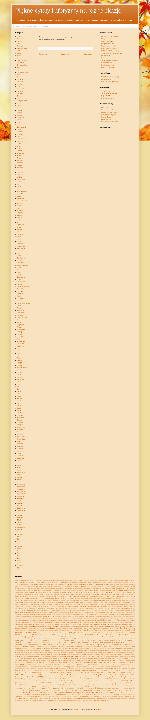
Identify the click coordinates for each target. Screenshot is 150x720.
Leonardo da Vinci (66, 626)
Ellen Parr (61, 604)
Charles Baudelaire (26, 594)
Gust (67, 612)
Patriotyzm (88, 646)
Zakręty (51, 696)
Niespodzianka (121, 639)
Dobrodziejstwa (24, 600)
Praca (19, 322)
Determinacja (87, 598)
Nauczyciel (20, 234)
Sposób (52, 672)
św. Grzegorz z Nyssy (25, 678)
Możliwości (100, 635)
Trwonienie (37, 685)
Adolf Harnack (111, 580)
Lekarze (19, 174)
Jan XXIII (92, 616)
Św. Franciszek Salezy (118, 677)
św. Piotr (124, 678)
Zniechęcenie (124, 698)
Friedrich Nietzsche (98, 608)
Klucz (82, 620)
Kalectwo (123, 618)
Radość (19, 353)
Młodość (19, 227)
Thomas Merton (69, 683)
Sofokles (101, 670)
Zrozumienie (37, 700)
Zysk (18, 537)
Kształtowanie (117, 624)
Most (80, 635)
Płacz (18, 348)
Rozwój (67, 667)
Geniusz (19, 143)
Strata (19, 410)
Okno (48, 644)
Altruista (27, 584)
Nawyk (19, 239)
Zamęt (73, 696)
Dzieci (19, 136)
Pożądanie (20, 320)
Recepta (128, 662)
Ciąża (92, 594)
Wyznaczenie (51, 694)
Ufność (114, 685)
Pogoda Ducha (74, 652)
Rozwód (62, 666)
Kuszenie (22, 626)
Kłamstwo (20, 167)
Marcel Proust (26, 630)
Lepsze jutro (21, 179)
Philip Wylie (61, 648)
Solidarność (113, 670)
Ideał (90, 614)
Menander (46, 632)
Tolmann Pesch (84, 683)
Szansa (19, 420)
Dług (113, 598)
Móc (105, 635)
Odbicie (52, 642)
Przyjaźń (19, 339)
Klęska (79, 620)
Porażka (19, 308)
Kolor (31, 622)
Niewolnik (61, 640)
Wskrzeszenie (18, 692)
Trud (16, 685)
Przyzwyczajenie (62, 662)
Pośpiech (112, 654)
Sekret (19, 382)
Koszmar (122, 622)
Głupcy (17, 612)
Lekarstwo (20, 172)
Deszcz (82, 598)
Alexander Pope (99, 582)
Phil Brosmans (54, 648)
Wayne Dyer (61, 688)
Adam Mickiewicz (94, 580)
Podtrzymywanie (43, 652)
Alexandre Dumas (107, 582)
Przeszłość (20, 334)
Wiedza (19, 477)
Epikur (95, 604)
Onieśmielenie (81, 644)
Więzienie (31, 690)
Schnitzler (97, 668)
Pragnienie (20, 325)
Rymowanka (78, 666)
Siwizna (56, 670)
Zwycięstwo (20, 532)
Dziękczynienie (21, 139)
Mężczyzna (20, 225)
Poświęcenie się (119, 654)
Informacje (112, 614)
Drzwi (126, 600)
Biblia (18, 51)
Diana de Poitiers (104, 598)
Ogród (31, 644)
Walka (19, 467)
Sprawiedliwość (76, 672)
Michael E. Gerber (22, 201)
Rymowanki (44, 26)
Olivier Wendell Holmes (71, 644)
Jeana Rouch (106, 616)
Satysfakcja (89, 668)
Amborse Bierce (43, 584)
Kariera (27, 620)
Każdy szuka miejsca (68, 620)
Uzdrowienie (101, 687)
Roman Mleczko (102, 664)
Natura (19, 232)
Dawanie (19, 110)
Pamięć (19, 284)
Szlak (122, 674)
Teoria (38, 683)
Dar (18, 108)
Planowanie (20, 298)
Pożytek (93, 656)
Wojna (100, 690)
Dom (18, 124)
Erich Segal (119, 604)
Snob (97, 670)
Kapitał (17, 620)
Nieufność (33, 640)
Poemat (55, 652)
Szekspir (107, 674)
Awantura (20, 46)
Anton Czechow (19, 586)
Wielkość (114, 688)
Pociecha (86, 650)
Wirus (73, 690)
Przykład (24, 662)
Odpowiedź (113, 642)
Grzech (19, 148)
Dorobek (66, 600)
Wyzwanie (68, 694)
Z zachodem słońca (107, 98)
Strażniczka (27, 674)
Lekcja (54, 626)
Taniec (133, 681)
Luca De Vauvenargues (26, 628)
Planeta (27, 650)
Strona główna (65, 54)
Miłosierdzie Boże (106, 63)
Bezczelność (108, 588)
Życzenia (20, 563)
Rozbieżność (118, 664)
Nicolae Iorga (131, 637)
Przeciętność (90, 658)
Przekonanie (117, 658)
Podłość (133, 650)
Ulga (133, 685)
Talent (129, 681)
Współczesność (36, 692)
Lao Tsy (31, 626)
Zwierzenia (61, 700)
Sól (130, 670)
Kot (134, 622)
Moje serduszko (106, 96)
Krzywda (19, 165)
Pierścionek (102, 648)
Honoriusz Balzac (75, 614)
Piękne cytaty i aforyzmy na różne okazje (68, 10)
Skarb (19, 396)
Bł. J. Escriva (74, 590)
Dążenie (54, 598)
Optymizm (20, 279)
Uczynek (95, 685)
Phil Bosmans (45, 648)
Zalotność (69, 696)
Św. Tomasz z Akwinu (41, 681)
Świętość (93, 681)
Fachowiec (58, 606)
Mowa (95, 635)
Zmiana (19, 529)
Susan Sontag (51, 674)
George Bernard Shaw (39, 610)
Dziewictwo (96, 602)
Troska (19, 441)
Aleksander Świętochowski (88, 582)
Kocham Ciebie (106, 117)
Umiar (16, 687)
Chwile (72, 594)
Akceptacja (20, 36)
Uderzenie (108, 685)
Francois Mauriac (63, 608)
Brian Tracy (49, 592)
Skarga (64, 670)
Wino (48, 690)
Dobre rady (20, 117)
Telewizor (25, 683)
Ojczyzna (39, 644)
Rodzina (19, 365)
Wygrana (88, 692)
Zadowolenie (21, 510)
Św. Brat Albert (101, 677)
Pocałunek (67, 650)
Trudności (20, 444)
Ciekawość (20, 89)
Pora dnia (43, 654)
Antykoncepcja (49, 586)
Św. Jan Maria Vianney (75, 678)
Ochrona (32, 642)
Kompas (36, 622)
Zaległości (59, 696)
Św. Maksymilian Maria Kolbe (99, 678)
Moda (49, 635)
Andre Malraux (58, 584)
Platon (38, 650)
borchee (75, 709)
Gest (96, 610)
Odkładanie (67, 642)
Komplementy (42, 622)
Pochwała (80, 650)
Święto (89, 681)
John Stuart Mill (81, 618)
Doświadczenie (21, 127)
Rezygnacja (20, 363)
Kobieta (19, 160)
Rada (18, 351)
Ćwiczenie (17, 598)
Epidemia (91, 604)
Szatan (86, 674)
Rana (114, 662)
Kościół (130, 622)
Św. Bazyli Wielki (80, 677)
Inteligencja (20, 153)
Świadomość (64, 681)
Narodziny (65, 637)
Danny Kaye (40, 598)
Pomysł (22, 654)
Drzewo (122, 600)
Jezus (127, 616)
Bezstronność (18, 590)
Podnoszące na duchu (24, 303)
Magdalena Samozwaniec (80, 628)
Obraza (133, 640)
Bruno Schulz (55, 592)
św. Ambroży (63, 677)
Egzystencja (45, 604)
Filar (85, 606)
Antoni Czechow (34, 586)
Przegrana (104, 658)
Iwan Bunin (29, 616)
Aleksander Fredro (76, 582)
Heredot (49, 614)
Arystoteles (103, 586)
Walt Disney (49, 688)
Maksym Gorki (101, 628)
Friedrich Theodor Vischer (109, 608)
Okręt (58, 644)
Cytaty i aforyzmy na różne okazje (111, 53)
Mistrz (30, 635)
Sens (18, 389)
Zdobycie (126, 696)
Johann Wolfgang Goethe (43, 618)
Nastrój (80, 637)
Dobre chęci (118, 598)
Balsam (42, 588)
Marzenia (20, 193)
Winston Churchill (54, 690)
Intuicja (19, 155)
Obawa (19, 256)
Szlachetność (117, 674)
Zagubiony (46, 696)
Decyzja (19, 113)
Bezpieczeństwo (22, 48)
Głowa (122, 610)
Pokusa (113, 652)
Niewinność (51, 640)
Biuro (48, 590)
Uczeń (82, 685)
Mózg (113, 635)
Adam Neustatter (103, 580)
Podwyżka (50, 652)
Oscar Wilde (117, 644)
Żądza (19, 568)
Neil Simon (120, 637)
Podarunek (20, 301)
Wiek (109, 688)
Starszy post (88, 54)
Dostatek (92, 600)
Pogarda (63, 652)
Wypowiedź (124, 692)
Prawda (19, 327)
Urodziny (19, 460)
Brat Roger (43, 592)
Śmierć (19, 548)
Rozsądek (20, 372)
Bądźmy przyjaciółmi (107, 110)
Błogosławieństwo (22, 72)
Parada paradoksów (23, 286)
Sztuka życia (21, 427)
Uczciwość (20, 448)
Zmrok (109, 698)
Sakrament (18, 668)
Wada (19, 465)
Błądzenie (99, 590)
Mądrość (19, 217)
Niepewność (21, 246)
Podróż (32, 652)
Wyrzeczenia (18, 694)
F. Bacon (53, 606)
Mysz (117, 635)
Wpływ (116, 690)
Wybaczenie (21, 489)
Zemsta (19, 525)
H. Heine (96, 612)
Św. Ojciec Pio (111, 678)
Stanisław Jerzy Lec (96, 672)
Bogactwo (20, 58)
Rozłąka (17, 666)
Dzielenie (65, 602)
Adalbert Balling (61, 580)
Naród (69, 637)
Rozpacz (28, 666)
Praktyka (108, 656)
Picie (66, 648)
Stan (89, 672)
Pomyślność (28, 654)
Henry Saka (33, 614)
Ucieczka (71, 685)
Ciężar (122, 594)
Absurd (54, 580)
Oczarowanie (38, 642)
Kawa (55, 620)
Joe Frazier (33, 618)
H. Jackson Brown (104, 612)
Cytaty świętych (22, 101)
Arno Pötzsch (61, 586)
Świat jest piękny (78, 681)
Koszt (126, 622)
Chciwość (20, 82)
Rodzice (90, 664)
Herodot (53, 614)
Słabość (19, 432)
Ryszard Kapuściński (95, 666)
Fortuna (107, 606)
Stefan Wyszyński (125, 672)
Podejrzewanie (126, 650)
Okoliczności (54, 644)
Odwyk (133, 642)
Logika (112, 626)
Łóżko (65, 628)
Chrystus (62, 594)
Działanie (20, 134)
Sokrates (106, 670)
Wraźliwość (122, 690)
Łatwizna (61, 628)
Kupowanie (125, 624)
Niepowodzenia (106, 639)
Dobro (19, 120)
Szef (104, 674)
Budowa (76, 592)
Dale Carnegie (25, 598)
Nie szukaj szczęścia (55, 639)
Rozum (19, 375)
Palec (53, 646)
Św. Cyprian (109, 677)
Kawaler (60, 620)
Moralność (72, 635)
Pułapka (74, 662)
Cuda (18, 98)
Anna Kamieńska (83, 584)
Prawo (17, 658)
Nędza (126, 637)
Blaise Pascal (58, 590)
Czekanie (92, 596)
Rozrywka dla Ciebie (107, 44)
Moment (67, 635)
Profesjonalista (56, 658)
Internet (133, 614)
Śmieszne (20, 551)
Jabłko (40, 616)
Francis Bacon (113, 606)
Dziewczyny (89, 602)
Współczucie (21, 487)
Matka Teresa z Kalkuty (104, 630)
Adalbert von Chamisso (83, 580)
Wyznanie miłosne (60, 694)
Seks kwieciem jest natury (109, 122)
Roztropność (52, 666)
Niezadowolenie (68, 640)
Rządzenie (108, 666)
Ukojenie (122, 685)
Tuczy (47, 685)
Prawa (112, 656)
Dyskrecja (20, 132)
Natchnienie (95, 637)
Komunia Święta (64, 622)
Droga (19, 129)
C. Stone (123, 592)
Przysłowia (20, 346)
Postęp (84, 654)
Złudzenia (75, 698)
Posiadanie (20, 310)
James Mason (78, 616)
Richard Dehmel (43, 664)
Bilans (39, 590)
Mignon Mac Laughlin (112, 632)
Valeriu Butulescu (113, 687)
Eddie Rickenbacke (130, 602)
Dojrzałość (35, 600)
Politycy (128, 652)
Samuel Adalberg (68, 668)
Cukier (54, 596)
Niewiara (39, 640)
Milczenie (20, 203)
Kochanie (20, 163)
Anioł (73, 584)
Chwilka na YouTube (107, 67)
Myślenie (19, 215)
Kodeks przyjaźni (25, 622)
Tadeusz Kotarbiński (115, 681)
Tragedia (115, 683)
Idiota (93, 614)
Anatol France (50, 584)
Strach (19, 408)
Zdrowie (19, 522)
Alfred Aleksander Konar (125, 582)
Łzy (18, 544)
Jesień (124, 616)
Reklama (132, 662)
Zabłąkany (126, 694)
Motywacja (20, 213)
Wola (103, 690)
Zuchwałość (44, 700)
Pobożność (55, 650)
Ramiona (110, 662)
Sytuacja (63, 674)
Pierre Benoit (95, 648)
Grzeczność (62, 612)
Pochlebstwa (74, 650)
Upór (62, 687)
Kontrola (105, 622)
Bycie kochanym (22, 60)
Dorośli (80, 600)
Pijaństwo (20, 294)
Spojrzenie (34, 672)
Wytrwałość (20, 498)
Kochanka (126, 620)
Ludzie (19, 186)
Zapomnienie (21, 513)
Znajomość (117, 698)
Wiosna (69, 690)
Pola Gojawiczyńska (120, 652)
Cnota (19, 96)
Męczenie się (56, 632)
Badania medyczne (35, 588)
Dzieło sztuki (72, 602)
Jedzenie (20, 158)
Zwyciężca (20, 534)
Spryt (86, 672)
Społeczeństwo (45, 672)
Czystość (121, 596)
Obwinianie (22, 642)
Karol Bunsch (44, 620)
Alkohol (23, 584)
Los (18, 184)
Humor (86, 614)
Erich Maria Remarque (110, 604)
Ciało (18, 86)
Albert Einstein (27, 582)
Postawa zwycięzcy (76, 654)
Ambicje (19, 41)
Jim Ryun (27, 618)
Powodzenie (29, 656)
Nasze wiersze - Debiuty (108, 48)
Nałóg (19, 241)
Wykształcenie (21, 494)
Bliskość (68, 590)
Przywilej (55, 662)
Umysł (19, 453)
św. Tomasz (33, 681)
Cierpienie (20, 91)
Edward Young (33, 604)
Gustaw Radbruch (83, 612)
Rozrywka (34, 666)
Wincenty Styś (42, 690)
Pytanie (86, 662)
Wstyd (55, 692)
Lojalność (117, 626)
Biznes (19, 55)
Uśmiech (19, 463)
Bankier (58, 588)
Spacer (133, 670)
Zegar (27, 698)
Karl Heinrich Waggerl (35, 620)
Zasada (96, 696)
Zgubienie (45, 698)
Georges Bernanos (70, 610)
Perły (127, 646)
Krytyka (29, 624)
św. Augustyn (72, 677)
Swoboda (58, 674)
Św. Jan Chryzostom (63, 678)
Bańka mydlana (64, 588)
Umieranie (29, 687)
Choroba (19, 84)
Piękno (19, 296)
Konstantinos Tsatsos (88, 622)
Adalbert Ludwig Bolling (71, 580)
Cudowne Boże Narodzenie (109, 36)
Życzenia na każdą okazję (109, 60)
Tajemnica (20, 434)
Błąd (18, 74)
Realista (123, 662)
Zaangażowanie (109, 694)
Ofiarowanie (20, 270)
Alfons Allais (116, 582)
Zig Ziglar (51, 698)
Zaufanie (19, 515)
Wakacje (30, 688)
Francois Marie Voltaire (52, 608)
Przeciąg (84, 658)
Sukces (19, 413)
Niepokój (90, 639)
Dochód (30, 600)
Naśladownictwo (86, 637)
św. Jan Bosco (44, 678)
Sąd (93, 668)
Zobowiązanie (131, 698)
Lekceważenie (48, 626)
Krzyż (38, 624)
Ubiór (61, 685)
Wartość (19, 470)
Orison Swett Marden (108, 644)
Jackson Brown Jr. (48, 616)
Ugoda (117, 685)
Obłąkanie (121, 640)
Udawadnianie (102, 685)
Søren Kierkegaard (124, 670)
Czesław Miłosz (99, 596)
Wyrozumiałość (131, 692)
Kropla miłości (23, 624)
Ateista (108, 586)
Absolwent (49, 580)
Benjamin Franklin (92, 588)
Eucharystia (27, 606)
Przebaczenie (21, 329)
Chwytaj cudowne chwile (109, 112)
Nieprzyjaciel (21, 248)
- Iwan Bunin (18, 580)
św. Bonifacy (95, 677)
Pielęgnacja (75, 648)
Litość (19, 182)
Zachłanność (21, 508)
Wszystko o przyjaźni (107, 39)
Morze (77, 635)
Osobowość (18, 646)
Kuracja (130, 624)
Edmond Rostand (19, 604)
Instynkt (118, 614)
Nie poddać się (45, 639)
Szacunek (20, 415)
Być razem (20, 63)
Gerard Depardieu (89, 610)
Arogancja (67, 586)
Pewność (38, 648)
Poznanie (62, 656)
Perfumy (123, 646)
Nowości (16, 26)
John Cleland (54, 618)
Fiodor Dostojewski (96, 606)
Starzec (114, 672)
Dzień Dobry (83, 602)
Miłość (19, 205)
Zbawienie (120, 696)
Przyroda (34, 662)
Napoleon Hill (58, 637)
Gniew (19, 146)
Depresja (72, 598)
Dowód (110, 600)
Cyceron (69, 596)
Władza (19, 503)
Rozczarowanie (22, 367)
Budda (71, 592)
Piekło (69, 648)
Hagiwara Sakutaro (130, 612)
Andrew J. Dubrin (67, 584)
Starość (19, 403)
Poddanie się (118, 650)
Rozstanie (20, 370)
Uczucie (19, 451)
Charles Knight (35, 594)
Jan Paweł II (86, 616)
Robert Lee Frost (72, 664)
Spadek (17, 672)
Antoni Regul (42, 586)
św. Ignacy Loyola (36, 678)
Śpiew (46, 677)
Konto (100, 622)
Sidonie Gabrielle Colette (37, 670)
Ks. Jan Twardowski (70, 624)
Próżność (70, 658)
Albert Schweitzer (37, 582)
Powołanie (36, 656)
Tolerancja (77, 683)
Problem (34, 658)
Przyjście (132, 660)
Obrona (17, 642)
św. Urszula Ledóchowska (54, 681)
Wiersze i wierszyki (30, 26)
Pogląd (68, 652)
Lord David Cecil (124, 626)
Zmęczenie (99, 698)
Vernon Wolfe (122, 687)
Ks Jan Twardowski (46, 624)
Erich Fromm (101, 604)
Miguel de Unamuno (123, 632)
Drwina (118, 600)
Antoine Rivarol (131, 584)
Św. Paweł (118, 678)
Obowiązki (128, 640)
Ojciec (19, 272)
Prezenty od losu (106, 119)
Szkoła (112, 674)
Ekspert (50, 604)
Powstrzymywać (48, 656)
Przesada (32, 660)
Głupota (19, 151)
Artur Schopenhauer (94, 586)
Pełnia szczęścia (117, 646)
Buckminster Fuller (64, 592)
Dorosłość (71, 600)
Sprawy (83, 672)
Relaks (19, 358)
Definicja (19, 115)
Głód (133, 610)
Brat (39, 592)
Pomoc (19, 306)
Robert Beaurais (63, 664)
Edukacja (20, 141)
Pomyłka (17, 654)
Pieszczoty (107, 648)
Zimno (55, 698)
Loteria (133, 626)
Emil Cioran (77, 604)
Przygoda (93, 660)
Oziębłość (48, 646)
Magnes (91, 628)
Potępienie (132, 654)
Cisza (126, 594)
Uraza (72, 687)
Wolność (19, 482)
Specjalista (22, 672)
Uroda (76, 687)
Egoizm (40, 604)
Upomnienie (57, 687)
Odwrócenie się (127, 642)
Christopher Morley (54, 594)
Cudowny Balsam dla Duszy (110, 51)
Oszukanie (33, 646)
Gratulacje (51, 612)
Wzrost (91, 694)
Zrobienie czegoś (27, 700)
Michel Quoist (96, 632)
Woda (96, 690)
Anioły (19, 44)
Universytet (39, 687)
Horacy (82, 614)
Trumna (32, 685)
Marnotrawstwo (21, 191)
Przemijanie (20, 332)
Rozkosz (132, 664)
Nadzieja (19, 229)
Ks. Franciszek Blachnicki (58, 624)
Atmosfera (113, 586)
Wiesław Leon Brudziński (21, 690)
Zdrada (19, 520)
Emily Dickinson (85, 604)
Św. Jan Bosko (53, 678)
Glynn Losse (114, 610)
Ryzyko (19, 377)
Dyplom (25, 602)
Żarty (84, 700)
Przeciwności (97, 658)
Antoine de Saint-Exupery (106, 584)
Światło (85, 681)
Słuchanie (88, 670)
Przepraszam (26, 660)
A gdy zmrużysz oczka (108, 91)
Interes (128, 614)
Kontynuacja (111, 622)
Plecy (42, 650)
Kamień (133, 618)
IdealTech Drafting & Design (110, 81)
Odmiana (84, 642)
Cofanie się (27, 596)
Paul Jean (100, 646)
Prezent (21, 658)
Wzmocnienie (81, 694)
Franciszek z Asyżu (122, 606)
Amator (31, 584)
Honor (68, 614)
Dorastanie (61, 600)
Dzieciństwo (53, 602)
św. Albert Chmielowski (54, 677)
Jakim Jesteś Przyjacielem (109, 93)
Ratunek (119, 662)
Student (32, 674)
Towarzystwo (99, 683)
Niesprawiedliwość (130, 639)
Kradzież (17, 624)
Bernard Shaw (101, 588)
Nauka (19, 236)
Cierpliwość (20, 93)
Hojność (64, 614)
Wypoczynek (117, 692)
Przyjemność (21, 341)
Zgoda (40, 698)
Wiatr (94, 688)
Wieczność (100, 688)
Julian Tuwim (116, 618)
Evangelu (38, 606)
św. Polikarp (130, 678)
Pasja (83, 646)
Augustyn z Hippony (124, 586)
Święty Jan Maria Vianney (102, 681)
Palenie (57, 646)
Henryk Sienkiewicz (41, 614)
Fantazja (67, 606)
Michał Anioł (89, 632)
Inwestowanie (22, 616)
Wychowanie (21, 491)
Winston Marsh (63, 690)
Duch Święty (132, 600)
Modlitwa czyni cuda (107, 65)
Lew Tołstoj (90, 626)
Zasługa (100, 696)
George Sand (61, 610)
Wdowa (74, 688)
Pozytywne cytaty (22, 317)
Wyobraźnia (20, 496)
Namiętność (39, 637)
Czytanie (132, 596)
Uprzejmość (20, 458)
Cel (18, 77)
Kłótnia (99, 620)
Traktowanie (122, 683)
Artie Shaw (86, 586)
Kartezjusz (51, 620)
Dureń (16, 602)
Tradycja (111, 683)
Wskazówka (132, 690)
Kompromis (57, 622)
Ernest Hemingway (127, 604)
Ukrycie (126, 685)
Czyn (117, 596)
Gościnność (43, 612)
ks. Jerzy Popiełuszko (82, 624)
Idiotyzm (97, 614)
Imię (109, 614)
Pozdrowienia (55, 656)
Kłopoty (19, 170)
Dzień (77, 602)
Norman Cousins (77, 640)
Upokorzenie (21, 455)
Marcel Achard (131, 628)
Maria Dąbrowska (43, 630)
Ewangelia (43, 606)
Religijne (19, 360)
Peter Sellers (32, 648)
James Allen (71, 616)
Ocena (28, 642)
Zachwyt (33, 696)
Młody (39, 635)
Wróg (126, 690)
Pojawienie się (86, 652)
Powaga (23, 656)
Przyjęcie (127, 660)
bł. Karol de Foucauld (82, 590)
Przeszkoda (50, 660)
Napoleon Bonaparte (48, 637)
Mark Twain (70, 630)
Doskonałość (86, 600)
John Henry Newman (71, 618)
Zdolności (132, 696)
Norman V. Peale (86, 640)
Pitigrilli (23, 650)
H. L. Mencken (113, 612)
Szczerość (20, 422)
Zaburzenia (132, 694)
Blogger (98, 709)
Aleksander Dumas (65, 582)
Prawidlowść (132, 656)
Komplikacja (49, 622)
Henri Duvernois (25, 614)
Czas (18, 103)
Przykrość (29, 662)
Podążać (112, 650)
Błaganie (90, 590)
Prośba (62, 658)
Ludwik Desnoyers (45, 628)
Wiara (19, 475)
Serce (19, 391)
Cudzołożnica (49, 596)
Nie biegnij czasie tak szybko (33, 639)
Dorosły (76, 600)
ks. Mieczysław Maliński (107, 624)
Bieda (19, 53)
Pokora (109, 652)
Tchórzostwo (21, 436)
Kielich (75, 620)
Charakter (20, 79)
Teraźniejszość (21, 439)
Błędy (103, 590)
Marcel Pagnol (18, 630)
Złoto (71, 698)
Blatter (64, 590)
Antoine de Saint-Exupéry (120, 584)
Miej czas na (104, 632)
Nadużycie (18, 637)
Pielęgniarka (82, 648)
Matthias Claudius (114, 630)
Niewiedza (44, 640)
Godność (32, 612)
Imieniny (105, 614)
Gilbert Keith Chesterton (104, 610)
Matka (19, 196)
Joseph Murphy (89, 618)
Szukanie (20, 429)
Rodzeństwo (84, 664)
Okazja (19, 275)
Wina (36, 690)
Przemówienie (18, 660)
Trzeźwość (43, 685)
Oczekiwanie (21, 258)
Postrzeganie (97, 654)
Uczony (86, 685)
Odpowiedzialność (22, 265)
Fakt (63, 606)
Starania (104, 672)
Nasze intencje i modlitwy (109, 46)
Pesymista (20, 289)
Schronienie (103, 668)
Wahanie (25, 688)
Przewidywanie (71, 660)
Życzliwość (20, 565)
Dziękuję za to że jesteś (108, 115)
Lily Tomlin (99, 626)
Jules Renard (109, 618)
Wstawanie (50, 692)
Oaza (96, 640)
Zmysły (113, 698)
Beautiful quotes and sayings (110, 77)
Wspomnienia (21, 484)
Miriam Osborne (24, 635)
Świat (18, 553)
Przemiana (125, 658)
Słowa (83, 671)
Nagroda (29, 637)
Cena (133, 592)
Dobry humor (105, 58)
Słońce (78, 671)
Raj (18, 355)
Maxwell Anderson (124, 630)
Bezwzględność (26, 590)
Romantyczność (110, 664)
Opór (94, 644)
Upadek (45, 687)
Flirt (104, 606)
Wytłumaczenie (36, 694)
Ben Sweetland (83, 588)
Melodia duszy (40, 632)
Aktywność (20, 39)
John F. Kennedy (62, 618)
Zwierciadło (55, 700)
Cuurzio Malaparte (61, 596)
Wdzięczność (21, 472)
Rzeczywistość (115, 666)
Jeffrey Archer (118, 616)
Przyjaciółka (106, 660)
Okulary (62, 644)
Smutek (19, 398)
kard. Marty (22, 620)
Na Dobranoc (131, 635)
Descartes (77, 598)
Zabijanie (120, 694)
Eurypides (33, 606)
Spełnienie (27, 672)
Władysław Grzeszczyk (82, 690)
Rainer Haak (102, 662)
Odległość (78, 642)
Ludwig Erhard (36, 628)
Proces (50, 658)
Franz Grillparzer (79, 608)
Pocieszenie (93, 650)
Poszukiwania (21, 313)
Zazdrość (20, 518)
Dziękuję (110, 602)
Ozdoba (43, 646)
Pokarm (99, 652)
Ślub (26, 677)
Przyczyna (88, 660)
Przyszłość (20, 344)
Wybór (75, 692)
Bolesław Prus (27, 592)
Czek (87, 596)
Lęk (18, 189)
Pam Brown (62, 646)
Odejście (61, 642)
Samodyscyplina (32, 668)
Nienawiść (20, 244)
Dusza (21, 602)
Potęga (127, 654)
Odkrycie (19, 260)
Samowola (61, 668)
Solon (117, 670)
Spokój (19, 401)
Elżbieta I (66, 604)
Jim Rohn (22, 618)
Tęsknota (20, 446)
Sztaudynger (127, 674)
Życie (18, 560)
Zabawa (19, 506)
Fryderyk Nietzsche (121, 608)
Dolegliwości (41, 600)
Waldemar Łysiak (36, 688)
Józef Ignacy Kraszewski (99, 618)
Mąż (18, 222)
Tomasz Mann (91, 683)
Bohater (17, 592)
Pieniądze (20, 291)
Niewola (56, 640)
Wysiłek (29, 694)
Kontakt (96, 622)
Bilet (43, 590)
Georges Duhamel (80, 610)
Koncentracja (73, 622)
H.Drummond (121, 612)
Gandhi (26, 610)
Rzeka (121, 666)
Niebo (63, 639)
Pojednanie (94, 652)
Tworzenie (56, 685)
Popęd (32, 654)
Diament (97, 598)
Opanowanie (21, 277)
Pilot (122, 648)
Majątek (95, 628)
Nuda (18, 253)
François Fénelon (42, 608)
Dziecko (60, 602)
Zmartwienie (21, 527)
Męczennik (63, 632)
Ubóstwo (65, 685)
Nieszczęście (21, 251)
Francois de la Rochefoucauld (29, 608)
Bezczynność (115, 588)
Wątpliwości (20, 501)
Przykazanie (18, 662)
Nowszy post (43, 54)
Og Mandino (25, 644)
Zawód (110, 696)
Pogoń (81, 652)
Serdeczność (27, 670)
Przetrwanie (64, 660)
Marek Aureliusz (34, 630)
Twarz (51, 685)
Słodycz (73, 670)
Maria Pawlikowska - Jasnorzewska (57, 630)
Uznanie (107, 687)
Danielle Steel (33, 598)
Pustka (78, 662)
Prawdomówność (124, 656)
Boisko (21, 592)
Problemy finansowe (43, 658)
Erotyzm (21, 606)
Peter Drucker (24, 648)
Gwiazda (90, 612)
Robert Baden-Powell (53, 664)
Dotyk (106, 600)
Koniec (80, 622)
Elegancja (55, 604)
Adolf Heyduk (118, 580)
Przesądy (38, 660)
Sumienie (45, 674)
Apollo (55, 586)
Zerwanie (35, 698)
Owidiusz (38, 646)
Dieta (110, 598)
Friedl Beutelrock (88, 608)
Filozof (89, 606)
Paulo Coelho (108, 646)
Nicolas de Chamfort (20, 639)
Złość (18, 541)
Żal (18, 556)
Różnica (72, 666)
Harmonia (18, 614)
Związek (49, 700)
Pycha (81, 662)
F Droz (48, 606)
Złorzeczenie (63, 698)
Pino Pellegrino (128, 648)
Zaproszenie (90, 696)
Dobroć (19, 122)
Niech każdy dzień (70, 639)
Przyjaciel (20, 336)
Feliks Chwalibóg (79, 606)
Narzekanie (75, 637)
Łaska (57, 628)
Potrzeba (20, 315)
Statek (19, 405)
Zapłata (77, 696)
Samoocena (47, 668)
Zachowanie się (27, 696)
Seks (18, 384)
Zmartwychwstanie (90, 698)
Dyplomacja (30, 602)
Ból (18, 70)
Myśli (126, 635)
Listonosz (104, 626)
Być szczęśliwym (22, 65)
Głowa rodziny (128, 610)
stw (35, 674)
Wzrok (87, 694)
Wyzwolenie (75, 694)
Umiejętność (22, 687)
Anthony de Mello (94, 584)
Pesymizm (18, 648)
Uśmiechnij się (105, 55)
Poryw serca (55, 654)
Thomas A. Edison (60, 683)
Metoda (51, 632)
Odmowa (89, 642)
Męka (67, 632)
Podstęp (36, 652)
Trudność (27, 685)
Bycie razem (95, 592)
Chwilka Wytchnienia (107, 41)
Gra (47, 612)
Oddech (57, 642)
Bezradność (132, 588)
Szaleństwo (20, 417)
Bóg (18, 67)
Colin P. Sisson (34, 596)
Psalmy (69, 662)
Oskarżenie (132, 644)
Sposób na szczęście (60, 672)
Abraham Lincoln (43, 580)
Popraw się (37, 654)
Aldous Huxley (56, 582)
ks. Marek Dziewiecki (94, 624)
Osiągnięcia (125, 644)
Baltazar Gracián (49, 588)
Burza (80, 592)
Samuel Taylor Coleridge (79, 668)
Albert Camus (19, 582)
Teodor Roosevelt (32, 683)
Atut (118, 586)
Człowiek (20, 105)
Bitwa (45, 590)
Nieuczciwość (27, 640)
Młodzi (43, 635)
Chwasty (67, 594)
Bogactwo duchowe (129, 590)
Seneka (132, 668)
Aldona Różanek (47, 582)
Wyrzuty (24, 694)
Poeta (59, 652)
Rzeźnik (126, 666)
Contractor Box (106, 79)
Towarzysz (106, 683)
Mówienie (109, 635)
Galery (21, 610)
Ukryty (130, 685)
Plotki (46, 650)
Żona (18, 558)
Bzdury (118, 592)
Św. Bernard (88, 677)
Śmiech (19, 546)
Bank (54, 588)
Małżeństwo (20, 198)
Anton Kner (27, 586)
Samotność (20, 379)
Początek (100, 650)
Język (131, 616)
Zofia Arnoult (18, 700)
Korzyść (117, 622)
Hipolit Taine (59, 614)
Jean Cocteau (99, 616)
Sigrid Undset (47, 670)
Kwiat (26, 626)
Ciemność (103, 594)
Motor (83, 635)
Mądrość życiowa (22, 220)
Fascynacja (72, 606)
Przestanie (43, 660)
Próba (66, 658)
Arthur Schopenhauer (77, 586)
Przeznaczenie (80, 660)
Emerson (71, 604)
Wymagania (104, 692)
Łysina (69, 628)
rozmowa (23, 667)
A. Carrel (36, 580)
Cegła (127, 592)
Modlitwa (19, 210)
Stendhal (132, 672)
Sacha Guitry (131, 666)
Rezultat (28, 664)
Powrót (42, 656)
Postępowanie (89, 654)
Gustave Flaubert (73, 612)
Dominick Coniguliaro (53, 600)
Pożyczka (87, 656)
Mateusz (91, 630)
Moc (18, 208)
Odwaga (19, 267)
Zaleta (64, 696)
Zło (18, 539)
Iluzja (101, 614)
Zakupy (55, 696)
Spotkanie (69, 672)
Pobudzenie (61, 650)
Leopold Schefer (76, 626)
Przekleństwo (110, 658)
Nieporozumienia (97, 639)
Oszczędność (21, 282)
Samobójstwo (24, 668)
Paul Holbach (94, 646)
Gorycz (37, 612)
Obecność (106, 640)
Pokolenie (103, 652)
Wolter (112, 690)
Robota (79, 664)
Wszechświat (61, 692)
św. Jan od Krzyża (86, 678)
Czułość (113, 596)
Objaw (117, 640)
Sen (18, 386)
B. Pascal (27, 588)
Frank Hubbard (71, 608)
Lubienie (17, 628)
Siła (18, 394)
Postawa (69, 654)
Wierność (20, 479)
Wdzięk (86, 688)
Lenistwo (19, 177)
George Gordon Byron (52, 610)
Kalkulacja (128, 618)
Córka (40, 596)
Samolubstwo (40, 668)
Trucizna (132, 683)
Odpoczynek (21, 263)
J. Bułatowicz (35, 616)
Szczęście (20, 425)
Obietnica (112, 640)
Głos (118, 610)
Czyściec (127, 596)
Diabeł (93, 598)
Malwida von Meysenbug (111, 628)
